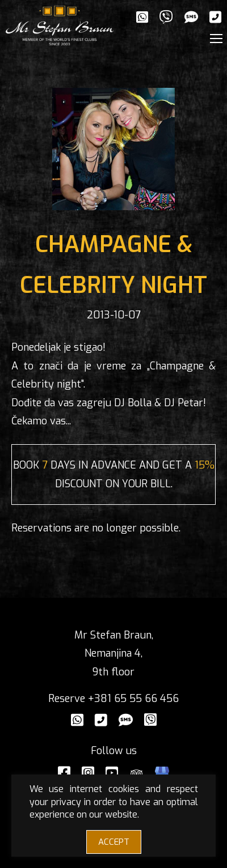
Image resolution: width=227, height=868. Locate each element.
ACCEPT (113, 842)
